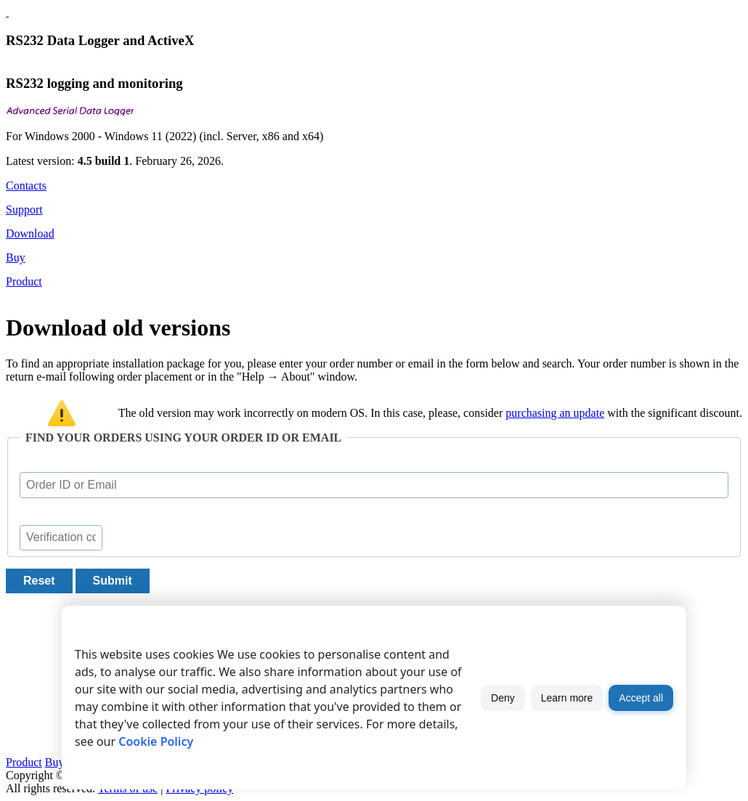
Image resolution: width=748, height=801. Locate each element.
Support (24, 209)
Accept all (641, 698)
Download (30, 233)
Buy (15, 257)
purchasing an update (554, 413)
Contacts (26, 185)
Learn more (567, 698)
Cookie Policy (155, 741)
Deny (503, 698)
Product (24, 281)
